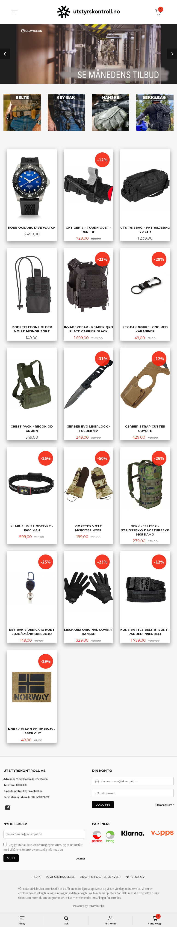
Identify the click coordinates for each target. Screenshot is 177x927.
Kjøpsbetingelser (60, 878)
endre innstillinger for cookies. (102, 899)
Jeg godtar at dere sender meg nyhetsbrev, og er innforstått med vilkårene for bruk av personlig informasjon (43, 848)
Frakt (37, 878)
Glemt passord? (164, 806)
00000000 (21, 786)
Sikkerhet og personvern (100, 878)
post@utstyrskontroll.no (28, 792)
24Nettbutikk (96, 907)
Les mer (80, 859)
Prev (5, 53)
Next (172, 53)
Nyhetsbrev (135, 878)
